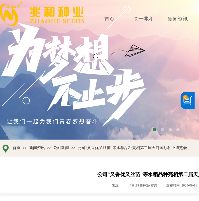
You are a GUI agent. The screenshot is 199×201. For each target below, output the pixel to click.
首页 (16, 148)
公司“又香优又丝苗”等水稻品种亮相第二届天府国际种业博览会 (132, 148)
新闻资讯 (37, 148)
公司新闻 (61, 148)
